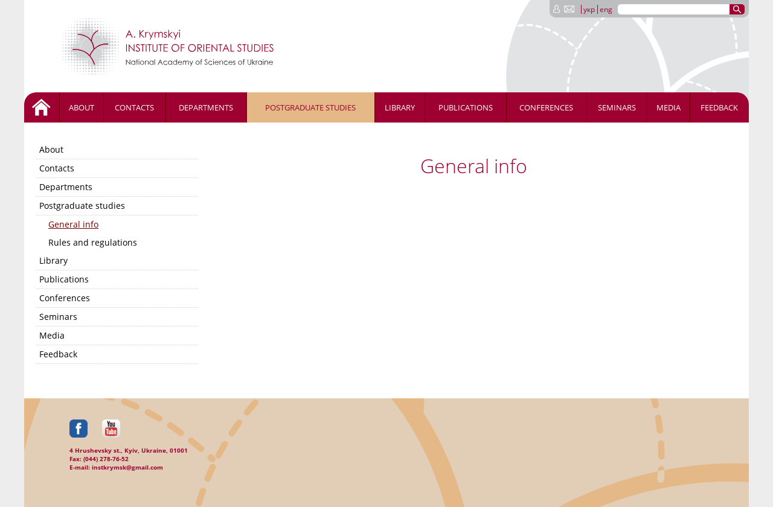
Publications (465, 107)
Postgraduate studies (310, 107)
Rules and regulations (92, 242)
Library (400, 107)
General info (73, 224)
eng (606, 9)
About (81, 107)
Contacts (134, 107)
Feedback (719, 107)
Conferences (546, 107)
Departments (206, 107)
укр (589, 9)
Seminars (617, 107)
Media (668, 107)
